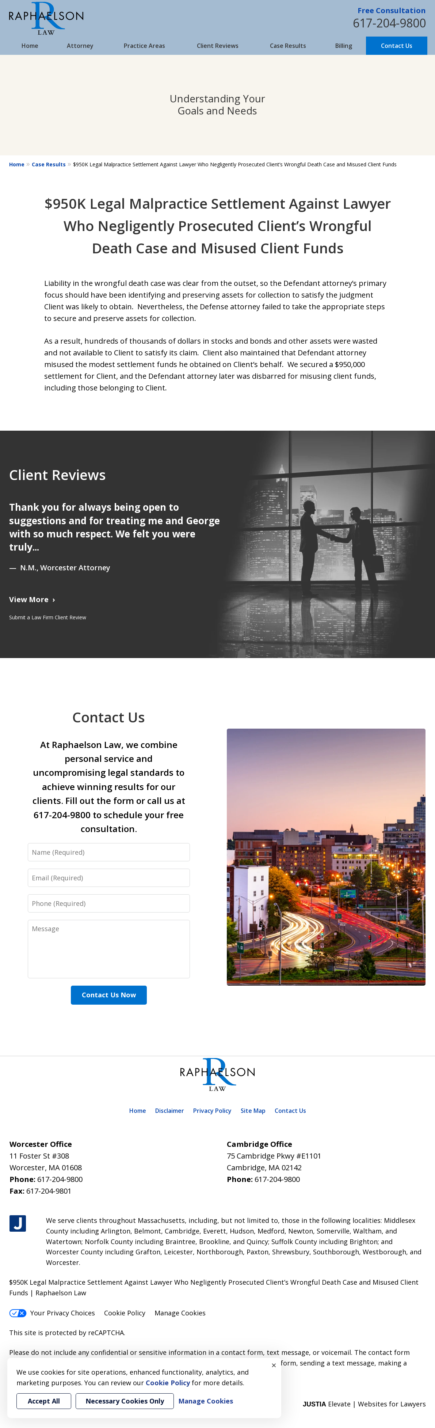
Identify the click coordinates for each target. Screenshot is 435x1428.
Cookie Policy (124, 1312)
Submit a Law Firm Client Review (47, 617)
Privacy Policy (212, 1111)
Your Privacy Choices (52, 1312)
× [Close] (273, 1365)
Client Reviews (218, 46)
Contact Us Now (109, 994)
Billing (343, 46)
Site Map (253, 1111)
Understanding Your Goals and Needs (217, 104)
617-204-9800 (389, 23)
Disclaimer (169, 1111)
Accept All (44, 1401)
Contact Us (396, 46)
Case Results (288, 46)
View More (29, 599)
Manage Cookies (180, 1312)
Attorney (80, 46)
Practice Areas (144, 46)
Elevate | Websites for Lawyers (364, 1403)
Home (30, 46)
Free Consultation (392, 10)
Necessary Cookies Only (124, 1401)
